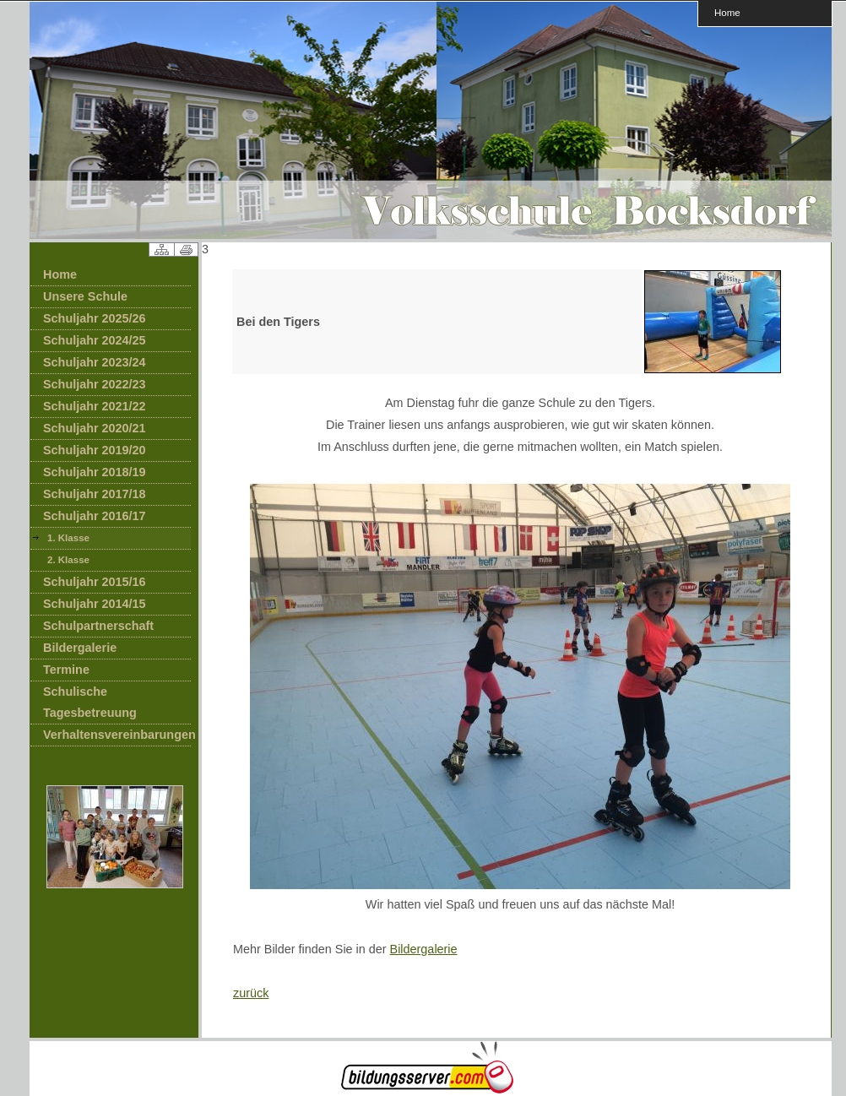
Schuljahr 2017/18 (94, 494)
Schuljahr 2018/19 (94, 472)
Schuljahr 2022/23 (94, 384)
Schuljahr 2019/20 (94, 450)
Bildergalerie (80, 647)
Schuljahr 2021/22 (94, 406)
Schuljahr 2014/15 (94, 603)
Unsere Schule (85, 296)
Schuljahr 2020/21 (94, 428)
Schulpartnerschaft (98, 625)
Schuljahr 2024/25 (94, 340)
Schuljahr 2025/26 (94, 318)
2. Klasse (68, 560)
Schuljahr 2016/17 (94, 516)
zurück (250, 993)
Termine (66, 669)
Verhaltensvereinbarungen (117, 734)
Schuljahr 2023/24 (94, 362)
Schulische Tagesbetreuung (90, 702)
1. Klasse (68, 538)
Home (727, 12)
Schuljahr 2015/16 (94, 582)
